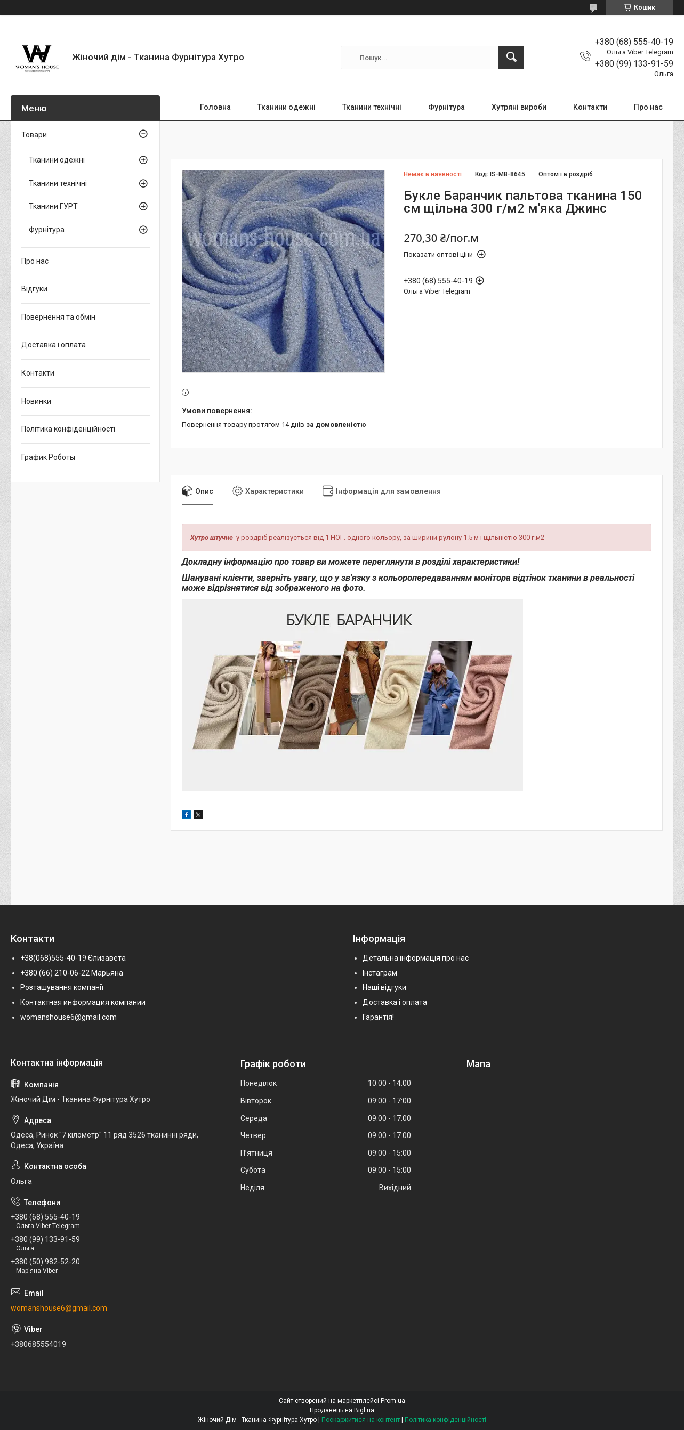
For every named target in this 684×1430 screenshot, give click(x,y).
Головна (215, 107)
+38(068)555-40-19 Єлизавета (73, 958)
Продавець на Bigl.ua (342, 1410)
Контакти (590, 107)
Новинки (36, 401)
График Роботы (48, 457)
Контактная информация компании (83, 1002)
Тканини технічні (371, 107)
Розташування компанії (61, 987)
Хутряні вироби (519, 107)
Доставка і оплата (53, 344)
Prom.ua (393, 1400)
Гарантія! (378, 1017)
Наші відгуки (384, 987)
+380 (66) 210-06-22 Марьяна (71, 973)
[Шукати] (511, 57)
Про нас (648, 107)
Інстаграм (380, 973)
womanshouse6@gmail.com (68, 1017)
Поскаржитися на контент (360, 1420)
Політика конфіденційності (68, 429)
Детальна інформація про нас (416, 958)
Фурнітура (446, 107)
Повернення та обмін (58, 317)
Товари (34, 135)
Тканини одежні (286, 107)
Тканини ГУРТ (53, 206)
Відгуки (34, 289)
